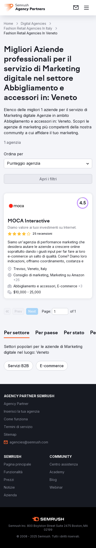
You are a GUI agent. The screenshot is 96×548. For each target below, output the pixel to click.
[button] (48, 163)
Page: (46, 311)
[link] (76, 8)
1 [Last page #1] (75, 311)
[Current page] (60, 311)
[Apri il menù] (86, 8)
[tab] (16, 333)
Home (8, 23)
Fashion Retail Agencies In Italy (28, 28)
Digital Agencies (33, 23)
